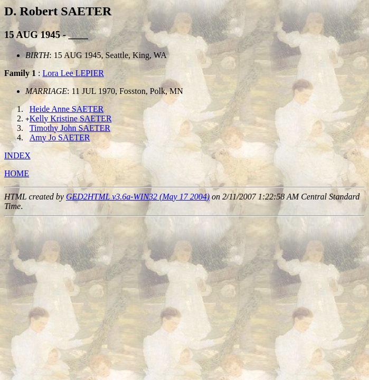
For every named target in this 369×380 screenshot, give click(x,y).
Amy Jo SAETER (60, 137)
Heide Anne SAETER (66, 108)
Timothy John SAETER (70, 128)
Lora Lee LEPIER (72, 73)
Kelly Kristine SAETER (71, 118)
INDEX (17, 155)
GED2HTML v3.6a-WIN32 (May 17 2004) (138, 196)
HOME (16, 173)
